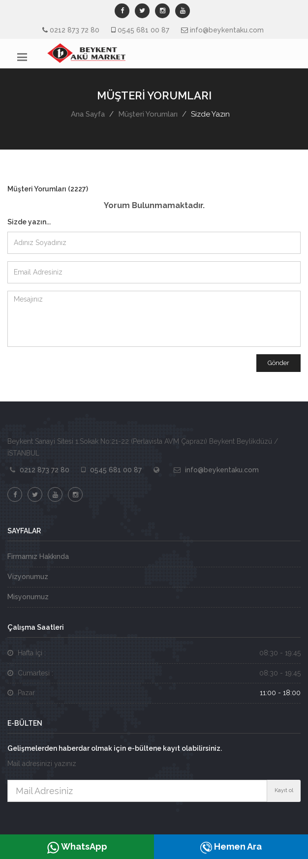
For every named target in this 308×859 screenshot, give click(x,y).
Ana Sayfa (88, 114)
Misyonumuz (28, 597)
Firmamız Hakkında (38, 556)
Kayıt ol (284, 790)
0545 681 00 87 (143, 30)
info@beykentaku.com (227, 30)
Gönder (278, 363)
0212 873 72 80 (74, 30)
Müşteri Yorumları (148, 114)
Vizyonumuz (27, 577)
